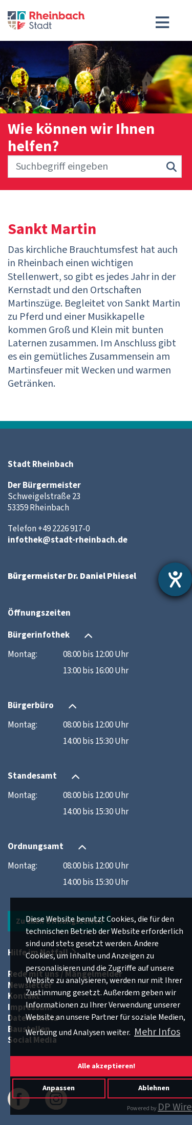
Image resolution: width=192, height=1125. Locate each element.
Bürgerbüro (31, 705)
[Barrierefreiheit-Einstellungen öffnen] (175, 579)
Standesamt (32, 776)
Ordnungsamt (35, 846)
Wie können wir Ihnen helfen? (81, 138)
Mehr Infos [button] (157, 1032)
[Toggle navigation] (162, 22)
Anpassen (58, 1088)
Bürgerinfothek (39, 635)
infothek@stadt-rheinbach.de (67, 540)
